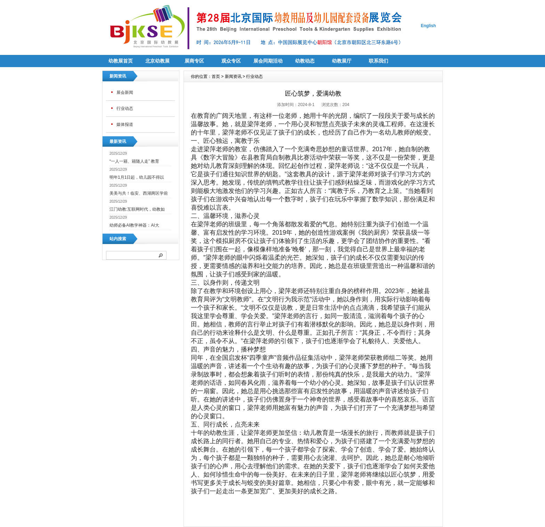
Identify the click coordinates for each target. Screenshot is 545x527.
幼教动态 (305, 61)
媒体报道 (124, 124)
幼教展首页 (120, 61)
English (428, 25)
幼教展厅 (341, 61)
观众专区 (231, 61)
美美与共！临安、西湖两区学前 (138, 193)
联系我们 (378, 61)
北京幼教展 (157, 61)
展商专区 (194, 61)
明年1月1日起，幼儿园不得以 (136, 177)
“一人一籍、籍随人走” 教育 (134, 161)
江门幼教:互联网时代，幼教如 (137, 209)
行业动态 (124, 108)
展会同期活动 (268, 61)
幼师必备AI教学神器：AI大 (134, 225)
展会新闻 (124, 92)
